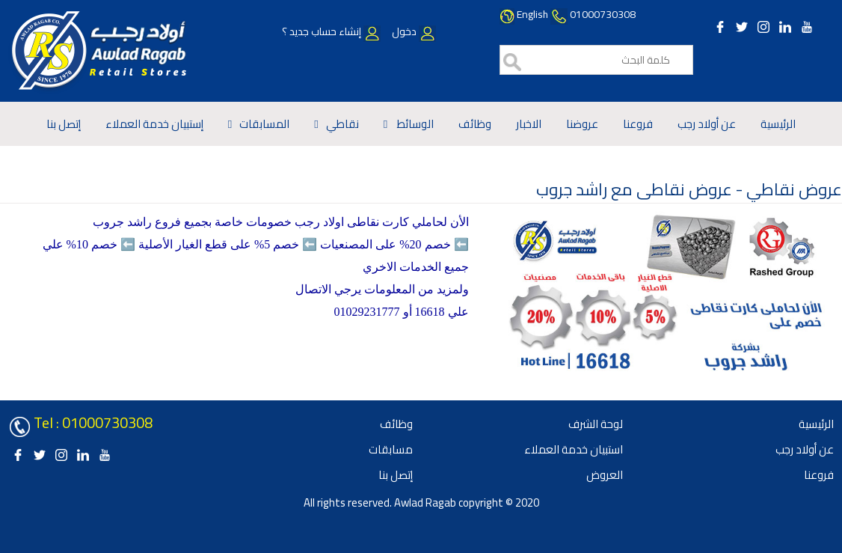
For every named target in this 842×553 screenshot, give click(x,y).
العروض (604, 475)
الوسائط (414, 124)
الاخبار (528, 124)
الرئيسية (778, 124)
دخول (413, 31)
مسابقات (391, 449)
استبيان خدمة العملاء (573, 449)
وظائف (474, 124)
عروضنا (582, 124)
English (532, 14)
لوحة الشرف (595, 424)
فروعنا (638, 124)
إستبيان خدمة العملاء (154, 124)
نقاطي (342, 124)
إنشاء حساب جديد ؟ (331, 31)
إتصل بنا (63, 124)
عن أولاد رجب (706, 124)
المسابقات (264, 124)
